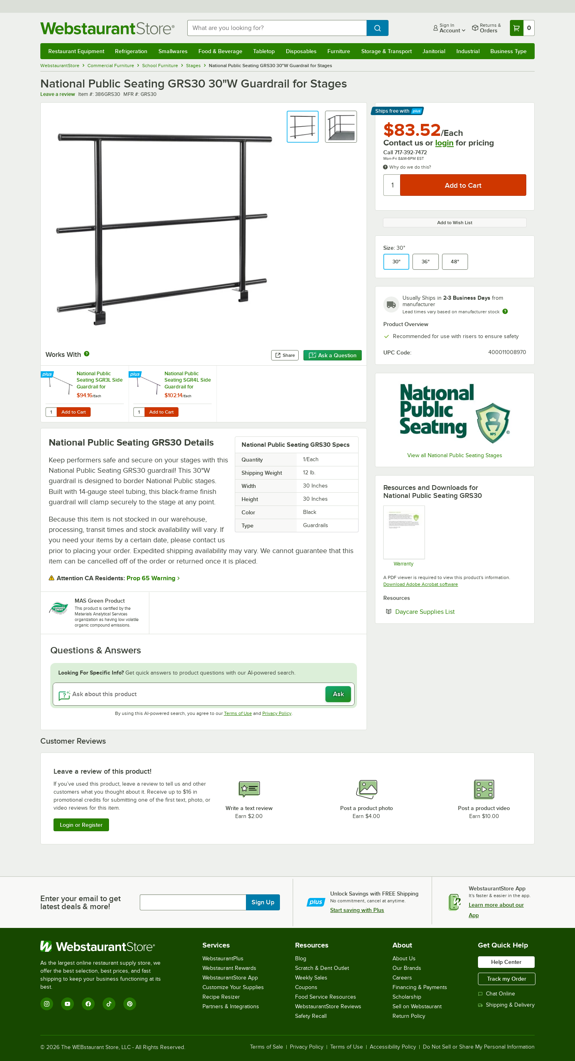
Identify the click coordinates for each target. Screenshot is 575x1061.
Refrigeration (131, 51)
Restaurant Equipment (76, 51)
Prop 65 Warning (151, 578)
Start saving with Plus (357, 910)
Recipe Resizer (221, 997)
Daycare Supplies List (449, 611)
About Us (404, 958)
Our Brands (407, 968)
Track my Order (506, 978)
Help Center (506, 962)
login (444, 142)
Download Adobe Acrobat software (420, 584)
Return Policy (409, 1016)
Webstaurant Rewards (229, 968)
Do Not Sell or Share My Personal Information (479, 1047)
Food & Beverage (220, 51)
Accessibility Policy (393, 1047)
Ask (338, 694)
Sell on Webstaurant (417, 1006)
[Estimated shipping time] (505, 311)
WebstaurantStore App (230, 978)
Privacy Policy (276, 713)
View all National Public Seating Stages (454, 455)
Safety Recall (311, 1016)
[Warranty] (403, 536)
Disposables (301, 51)
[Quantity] (392, 185)
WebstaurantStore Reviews (328, 1006)
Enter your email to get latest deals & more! (80, 902)
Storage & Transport (386, 51)
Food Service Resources (325, 997)
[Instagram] (46, 1003)
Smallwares (173, 51)
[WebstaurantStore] (106, 946)
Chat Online (496, 994)
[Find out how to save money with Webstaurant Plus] (48, 374)
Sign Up (263, 902)
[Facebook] (88, 1003)
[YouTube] (67, 1003)
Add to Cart (73, 412)
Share (285, 355)
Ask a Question (333, 355)
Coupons (306, 987)
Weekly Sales (311, 978)
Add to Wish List (454, 222)
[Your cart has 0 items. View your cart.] (522, 28)
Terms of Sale (266, 1047)
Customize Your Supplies (233, 987)
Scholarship (407, 997)
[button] (303, 127)
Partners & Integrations (230, 1006)
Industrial (468, 51)
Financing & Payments (420, 987)
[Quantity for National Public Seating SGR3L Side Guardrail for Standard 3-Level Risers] (51, 412)
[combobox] (277, 28)
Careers (402, 978)
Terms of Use (238, 713)
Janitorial (433, 51)
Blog (300, 958)
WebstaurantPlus (223, 958)
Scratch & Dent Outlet (322, 968)
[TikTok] (109, 1003)
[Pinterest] (129, 1003)
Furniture (338, 51)
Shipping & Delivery (506, 1005)
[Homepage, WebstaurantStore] (107, 28)
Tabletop (264, 51)
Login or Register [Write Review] (81, 825)
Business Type (508, 51)
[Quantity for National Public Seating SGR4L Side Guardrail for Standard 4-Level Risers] (139, 412)
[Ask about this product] (203, 694)
